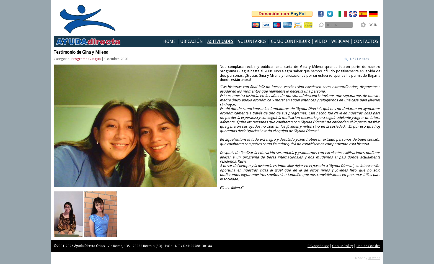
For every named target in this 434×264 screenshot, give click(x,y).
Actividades (220, 41)
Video (321, 41)
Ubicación (191, 41)
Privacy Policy (318, 246)
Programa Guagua (86, 59)
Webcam (340, 41)
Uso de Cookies (368, 246)
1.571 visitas (358, 59)
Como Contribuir (290, 41)
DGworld (374, 258)
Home (169, 41)
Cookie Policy (342, 246)
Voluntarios (252, 41)
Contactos (366, 41)
